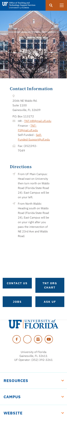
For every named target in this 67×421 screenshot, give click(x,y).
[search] (51, 5)
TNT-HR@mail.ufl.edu (37, 121)
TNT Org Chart (50, 285)
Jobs (17, 301)
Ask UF (50, 301)
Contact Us (17, 283)
